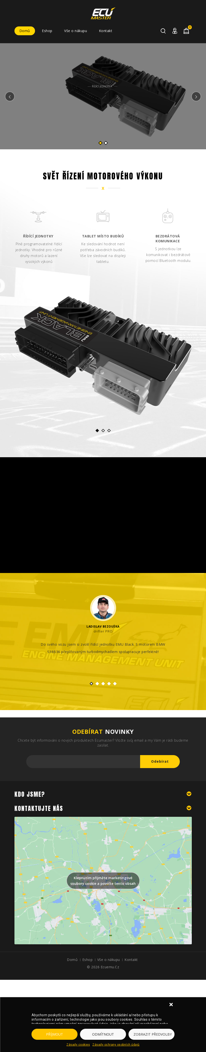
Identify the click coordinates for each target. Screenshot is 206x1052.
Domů (24, 30)
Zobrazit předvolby (152, 1034)
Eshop (47, 30)
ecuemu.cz (110, 967)
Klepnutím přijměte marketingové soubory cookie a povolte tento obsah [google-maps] (103, 881)
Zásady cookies (78, 1044)
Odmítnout (103, 1034)
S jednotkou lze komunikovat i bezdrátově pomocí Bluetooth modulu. (168, 254)
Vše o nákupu (75, 30)
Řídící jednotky (38, 236)
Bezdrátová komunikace (168, 238)
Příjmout (54, 1034)
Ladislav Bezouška (103, 626)
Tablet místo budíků (103, 236)
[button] (171, 1005)
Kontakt (105, 30)
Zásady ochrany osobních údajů (116, 1044)
